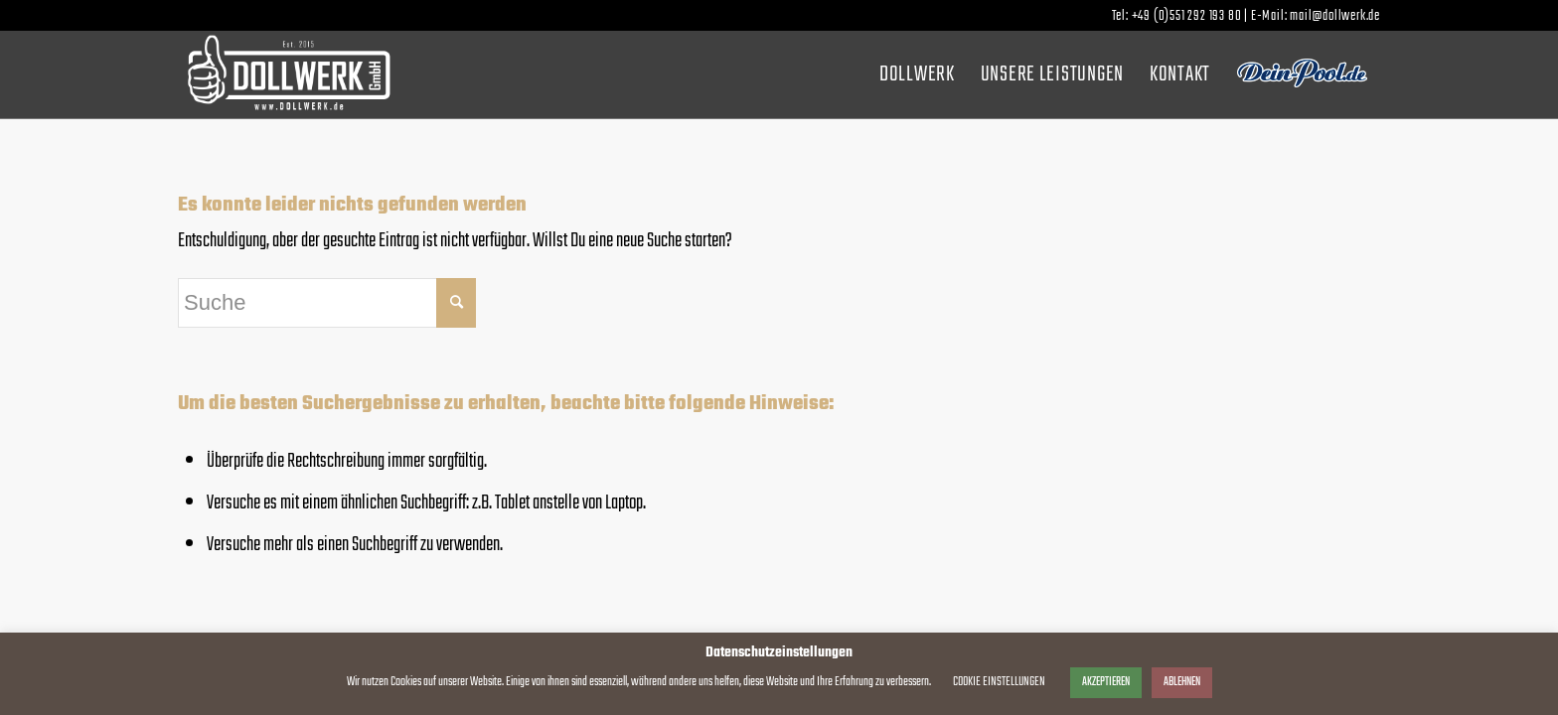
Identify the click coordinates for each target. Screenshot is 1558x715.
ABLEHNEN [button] (1182, 682)
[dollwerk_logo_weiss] (288, 74)
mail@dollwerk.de (1335, 16)
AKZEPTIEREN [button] (1106, 682)
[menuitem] (917, 74)
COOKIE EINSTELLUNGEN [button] (999, 681)
